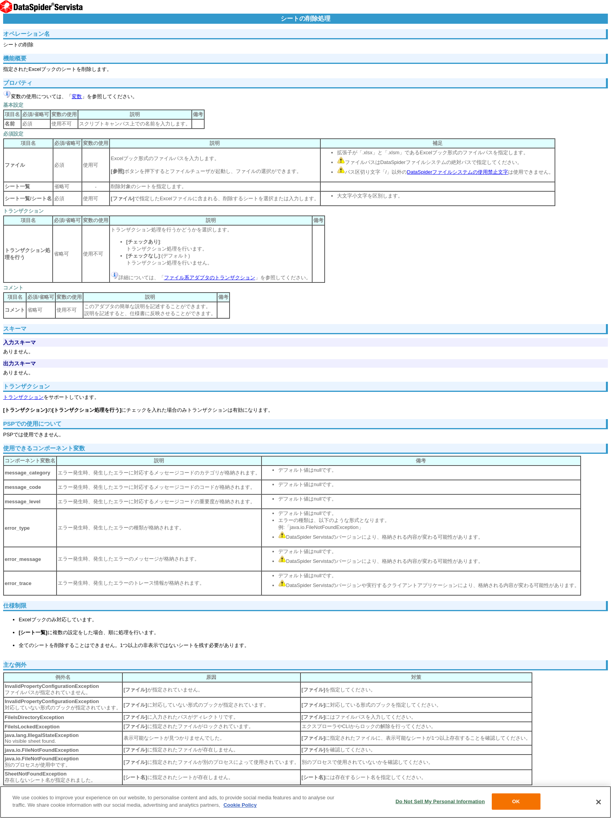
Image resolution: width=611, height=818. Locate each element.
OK (516, 801)
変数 (77, 96)
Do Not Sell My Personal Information (440, 801)
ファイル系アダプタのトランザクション (209, 277)
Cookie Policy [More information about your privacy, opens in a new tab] (239, 805)
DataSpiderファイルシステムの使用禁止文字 (457, 172)
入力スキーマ (19, 342)
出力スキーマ (19, 363)
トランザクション (23, 397)
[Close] (598, 802)
